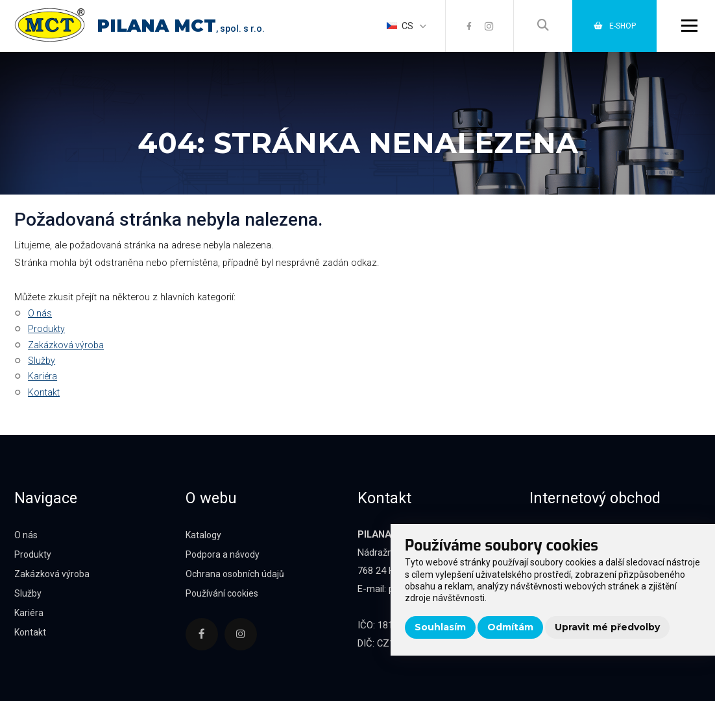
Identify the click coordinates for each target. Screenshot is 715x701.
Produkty (47, 329)
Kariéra (43, 376)
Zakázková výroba (66, 345)
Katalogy (204, 535)
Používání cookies (224, 593)
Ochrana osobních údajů (237, 574)
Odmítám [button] (510, 627)
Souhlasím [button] (440, 627)
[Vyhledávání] (534, 26)
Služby (42, 360)
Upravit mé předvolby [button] (607, 627)
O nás (40, 313)
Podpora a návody (224, 554)
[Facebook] (457, 26)
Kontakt (44, 392)
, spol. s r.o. (189, 28)
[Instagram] (479, 26)
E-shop (610, 25)
